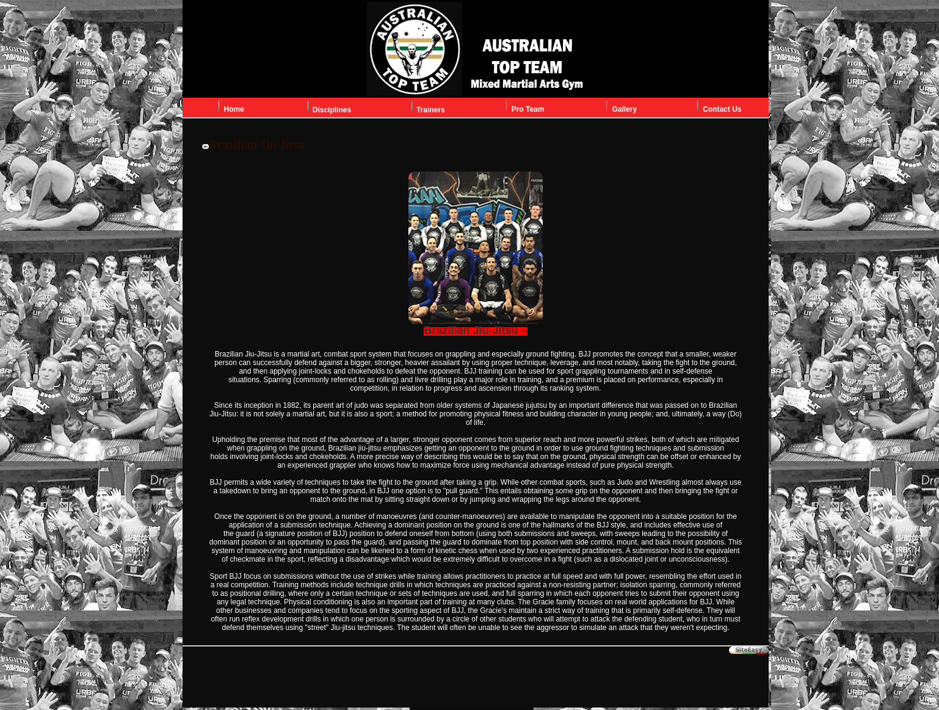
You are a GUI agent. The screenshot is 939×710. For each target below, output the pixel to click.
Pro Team (528, 109)
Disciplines (332, 110)
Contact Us (722, 109)
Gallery (624, 109)
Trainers (430, 110)
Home (234, 109)
